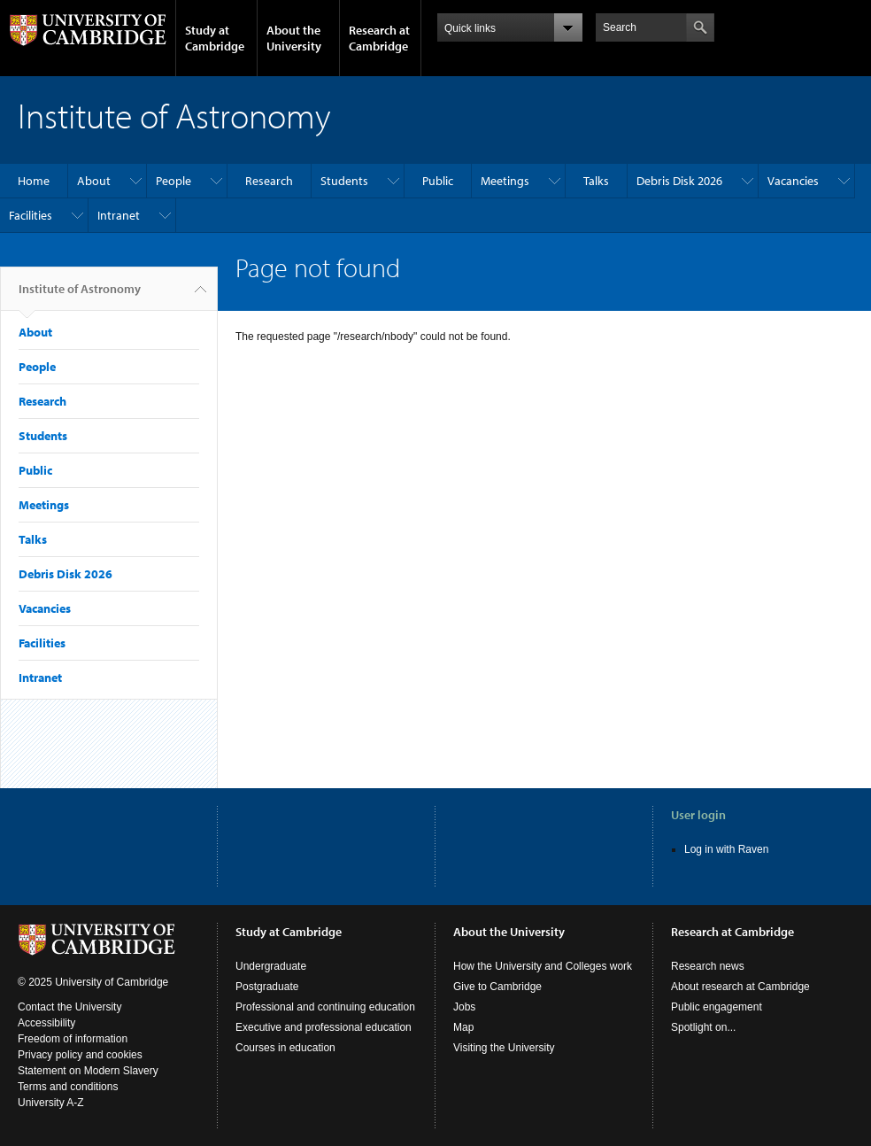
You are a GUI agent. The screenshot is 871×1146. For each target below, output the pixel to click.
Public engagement (716, 1007)
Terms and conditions (68, 1086)
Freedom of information (72, 1039)
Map (463, 1027)
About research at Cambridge (740, 986)
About (94, 181)
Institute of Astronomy (80, 296)
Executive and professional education (323, 1027)
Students (344, 181)
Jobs (464, 1007)
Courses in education (285, 1047)
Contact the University (69, 1007)
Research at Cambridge (379, 38)
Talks (596, 181)
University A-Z (51, 1102)
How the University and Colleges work (542, 966)
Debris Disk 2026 (679, 181)
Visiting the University (504, 1047)
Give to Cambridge (497, 986)
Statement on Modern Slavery (88, 1071)
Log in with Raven (726, 849)
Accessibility (46, 1023)
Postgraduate (266, 986)
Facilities (30, 215)
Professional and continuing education (325, 1007)
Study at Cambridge (214, 38)
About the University (293, 38)
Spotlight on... (703, 1027)
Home (34, 181)
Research (269, 181)
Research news (707, 966)
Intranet (118, 215)
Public (437, 181)
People (173, 181)
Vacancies (793, 181)
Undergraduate (270, 966)
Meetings (505, 181)
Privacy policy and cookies (80, 1055)
